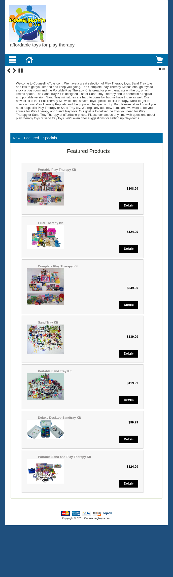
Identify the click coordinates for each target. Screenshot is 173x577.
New (16, 179)
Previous (8, 112)
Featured (31, 179)
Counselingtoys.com (96, 559)
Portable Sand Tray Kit (54, 412)
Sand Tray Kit (48, 364)
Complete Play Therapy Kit (58, 308)
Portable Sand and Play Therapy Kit (64, 498)
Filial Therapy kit (50, 265)
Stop (20, 112)
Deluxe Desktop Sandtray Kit (59, 459)
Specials (50, 179)
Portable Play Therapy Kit (57, 211)
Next (14, 112)
